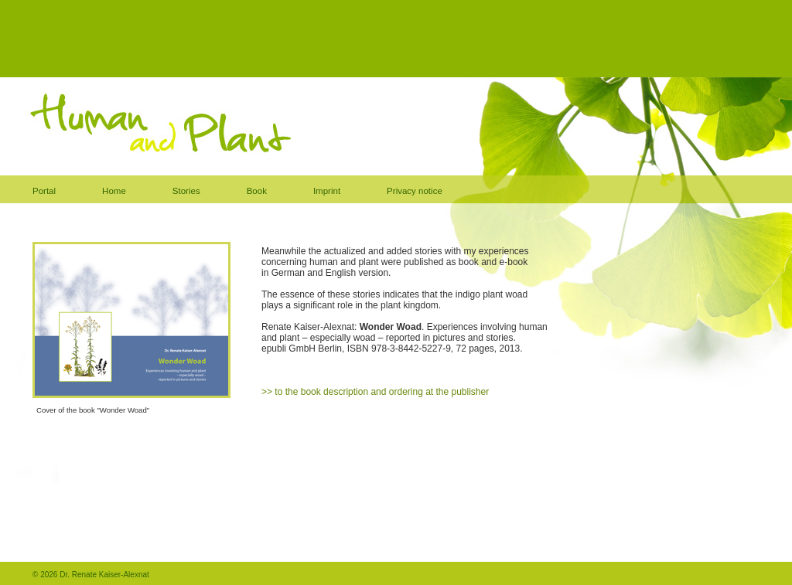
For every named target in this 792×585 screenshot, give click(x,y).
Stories (186, 191)
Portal (44, 191)
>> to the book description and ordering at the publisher (375, 391)
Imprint (326, 191)
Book (257, 191)
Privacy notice (414, 191)
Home (114, 191)
